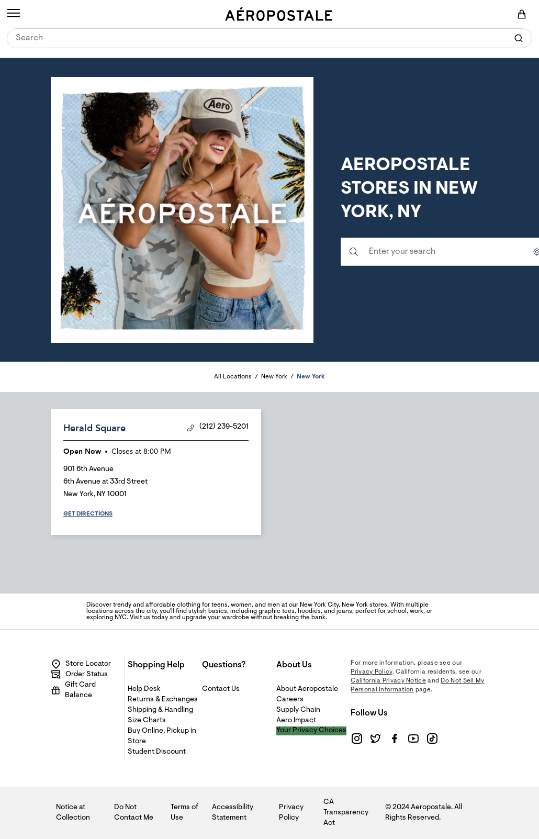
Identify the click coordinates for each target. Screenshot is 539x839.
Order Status (79, 674)
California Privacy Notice (388, 681)
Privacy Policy (371, 672)
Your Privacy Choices (311, 730)
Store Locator (81, 664)
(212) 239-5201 (218, 427)
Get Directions (88, 514)
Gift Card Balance (73, 690)
